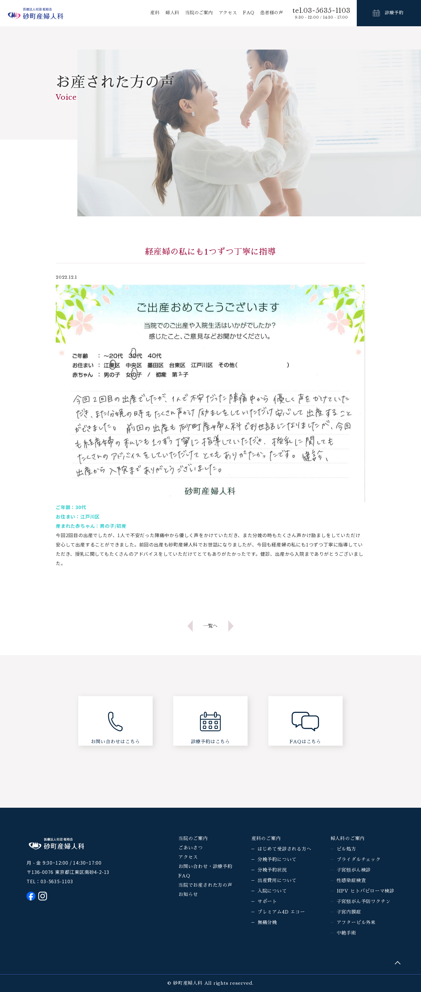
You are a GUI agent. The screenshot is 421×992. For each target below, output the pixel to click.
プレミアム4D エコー (281, 912)
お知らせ (188, 894)
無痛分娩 (267, 922)
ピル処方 (346, 849)
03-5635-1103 (57, 881)
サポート (267, 901)
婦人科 (167, 13)
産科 (149, 13)
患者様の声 (271, 13)
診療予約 (394, 13)
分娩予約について (277, 859)
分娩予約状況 (272, 870)
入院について (272, 891)
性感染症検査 (351, 880)
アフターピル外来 (356, 922)
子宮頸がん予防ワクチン (364, 901)
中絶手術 (346, 933)
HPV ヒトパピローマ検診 (365, 891)
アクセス (225, 13)
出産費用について (277, 880)
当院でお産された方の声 (205, 885)
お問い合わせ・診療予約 (205, 866)
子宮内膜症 (349, 912)
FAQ (247, 13)
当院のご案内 (195, 13)
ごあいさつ (190, 848)
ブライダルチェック (359, 859)
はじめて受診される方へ (285, 849)
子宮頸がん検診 (354, 870)
